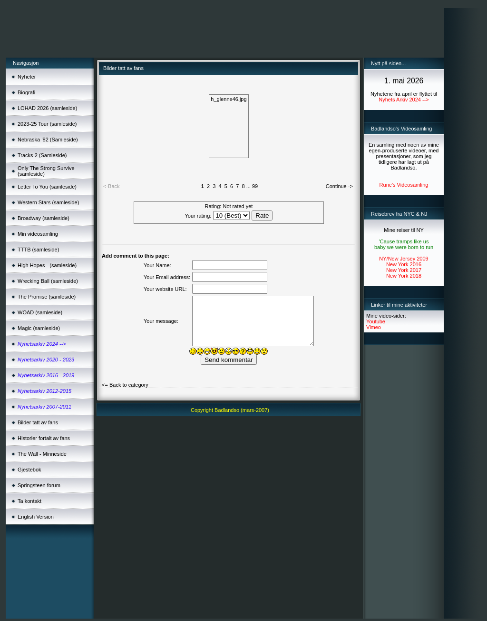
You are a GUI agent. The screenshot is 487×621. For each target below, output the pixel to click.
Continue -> (339, 186)
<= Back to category (125, 385)
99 (255, 186)
